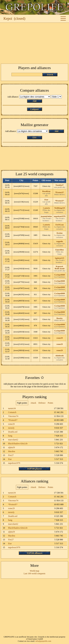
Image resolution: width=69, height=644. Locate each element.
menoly (11, 428)
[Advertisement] (34, 43)
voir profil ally (59, 187)
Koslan (59, 233)
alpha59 (11, 447)
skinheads (59, 355)
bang (10, 435)
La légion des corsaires (59, 211)
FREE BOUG (59, 194)
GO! (34, 137)
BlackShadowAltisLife (18, 443)
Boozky (59, 318)
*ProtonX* (59, 192)
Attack (33, 403)
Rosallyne (46, 191)
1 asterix (46, 208)
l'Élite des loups (46, 211)
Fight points (22, 403)
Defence (42, 403)
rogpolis (59, 241)
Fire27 (11, 455)
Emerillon (59, 250)
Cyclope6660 (59, 275)
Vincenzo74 (13, 416)
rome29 (59, 338)
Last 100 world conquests (34, 573)
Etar (46, 200)
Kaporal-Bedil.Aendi (59, 267)
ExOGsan (60, 225)
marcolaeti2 (13, 439)
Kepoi (8, 18)
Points (50, 403)
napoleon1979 (59, 216)
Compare (34, 109)
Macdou (11, 451)
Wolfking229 (59, 208)
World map (34, 571)
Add (34, 101)
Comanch (12, 412)
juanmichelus (46, 216)
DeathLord (12, 432)
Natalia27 (60, 185)
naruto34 (12, 408)
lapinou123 (59, 258)
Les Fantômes (59, 277)
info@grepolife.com (43, 641)
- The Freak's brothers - (46, 219)
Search (50, 74)
